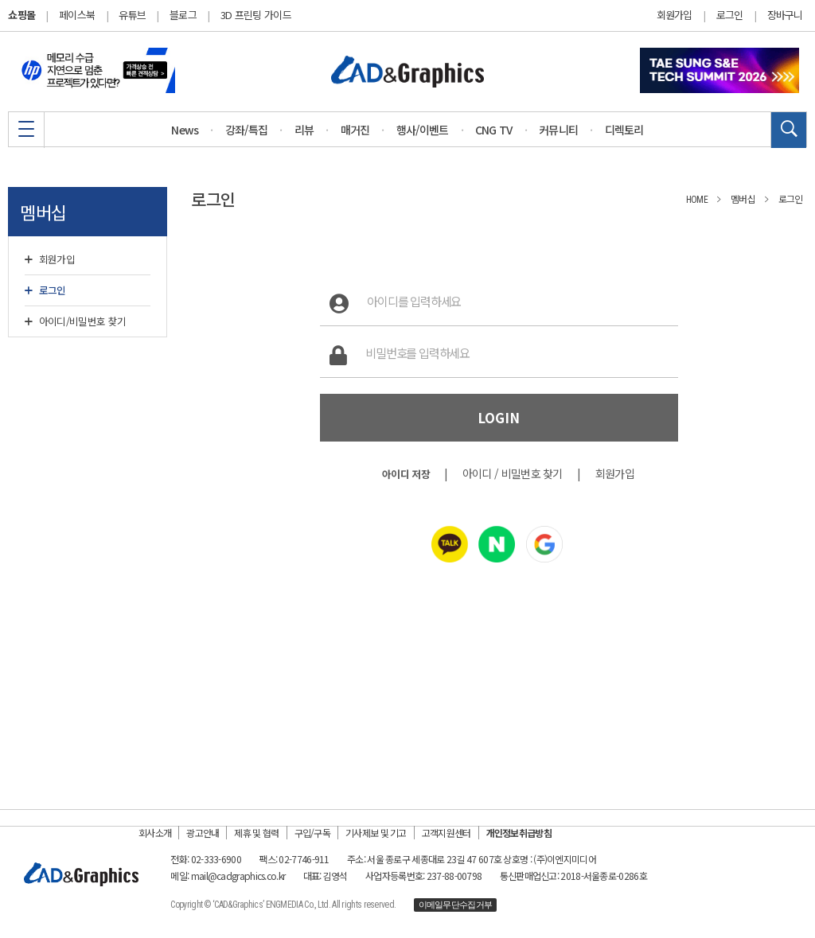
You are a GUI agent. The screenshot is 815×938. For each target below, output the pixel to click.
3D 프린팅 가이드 (255, 14)
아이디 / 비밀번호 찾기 (512, 473)
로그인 (729, 15)
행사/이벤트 (422, 130)
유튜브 (132, 14)
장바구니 (785, 15)
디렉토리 (624, 130)
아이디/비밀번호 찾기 (75, 321)
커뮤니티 (558, 130)
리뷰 (304, 130)
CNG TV (494, 130)
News (184, 130)
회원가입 (674, 15)
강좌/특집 (246, 130)
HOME (697, 199)
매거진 (355, 130)
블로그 (183, 14)
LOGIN (499, 417)
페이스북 (77, 14)
